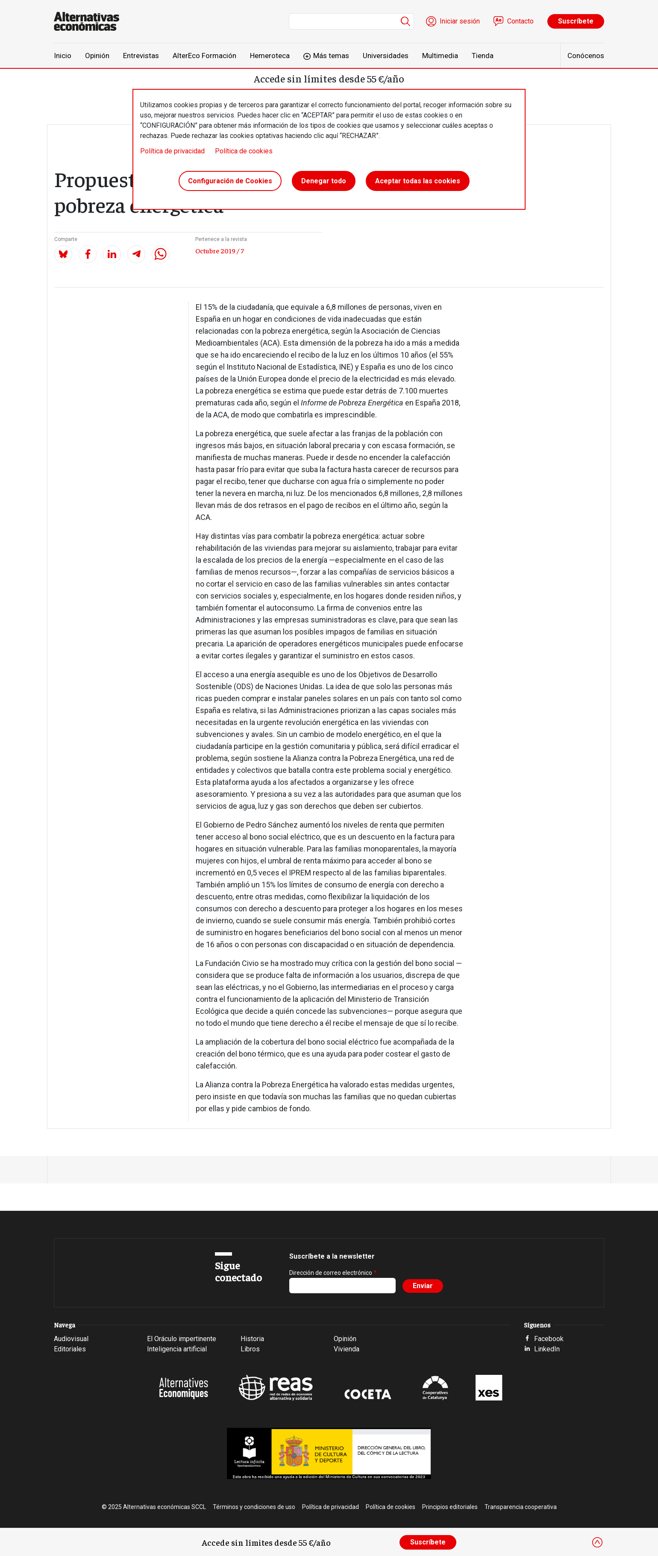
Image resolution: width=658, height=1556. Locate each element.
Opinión (97, 55)
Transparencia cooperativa (521, 1506)
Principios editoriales (450, 1506)
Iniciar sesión (460, 21)
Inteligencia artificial (177, 1349)
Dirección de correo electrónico (330, 1272)
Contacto (520, 21)
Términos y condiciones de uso (254, 1506)
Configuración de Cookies (230, 181)
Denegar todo (323, 181)
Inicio (62, 55)
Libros (250, 1349)
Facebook (549, 1339)
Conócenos (585, 55)
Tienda (483, 55)
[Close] (597, 1542)
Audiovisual (71, 1339)
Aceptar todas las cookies (417, 181)
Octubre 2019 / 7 (219, 250)
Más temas (331, 55)
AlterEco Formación (204, 55)
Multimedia (440, 55)
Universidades (385, 55)
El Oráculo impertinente (181, 1339)
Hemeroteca (270, 55)
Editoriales (70, 1349)
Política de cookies (244, 151)
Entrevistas (141, 55)
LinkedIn (547, 1349)
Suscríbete (575, 21)
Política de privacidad (172, 151)
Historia (252, 1339)
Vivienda (346, 1349)
